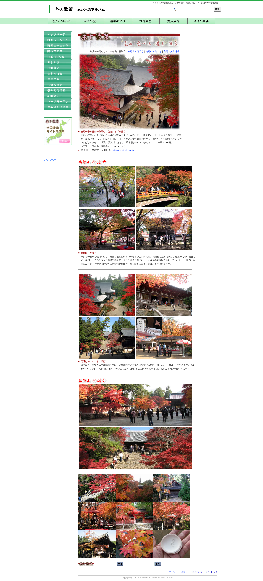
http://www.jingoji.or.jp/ (123, 150)
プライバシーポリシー (178, 572)
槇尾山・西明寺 (135, 51)
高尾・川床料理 (171, 51)
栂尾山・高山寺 (153, 51)
